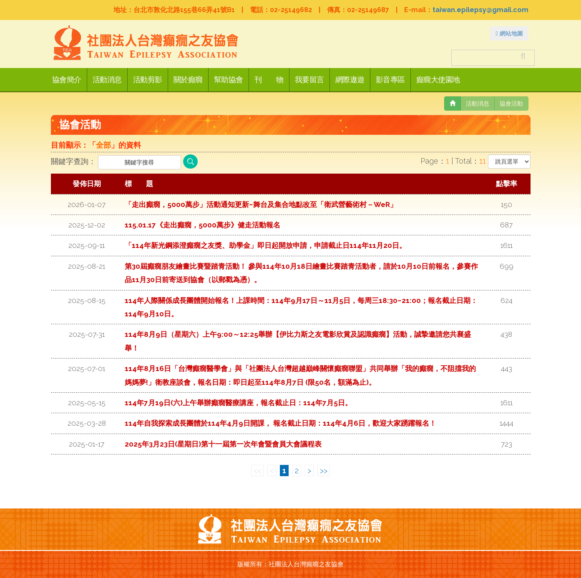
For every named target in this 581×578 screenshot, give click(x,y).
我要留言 (309, 80)
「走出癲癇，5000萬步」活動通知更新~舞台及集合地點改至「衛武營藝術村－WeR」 (261, 204)
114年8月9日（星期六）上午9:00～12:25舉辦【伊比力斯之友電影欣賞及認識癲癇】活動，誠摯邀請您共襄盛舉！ (298, 341)
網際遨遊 (350, 80)
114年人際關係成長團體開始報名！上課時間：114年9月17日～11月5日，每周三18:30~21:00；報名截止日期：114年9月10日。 (301, 307)
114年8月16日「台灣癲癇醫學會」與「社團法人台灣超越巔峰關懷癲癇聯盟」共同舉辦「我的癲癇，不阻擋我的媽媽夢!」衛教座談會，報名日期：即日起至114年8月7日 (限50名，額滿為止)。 (300, 375)
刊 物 (269, 80)
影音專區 (390, 80)
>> (323, 470)
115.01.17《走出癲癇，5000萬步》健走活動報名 (202, 225)
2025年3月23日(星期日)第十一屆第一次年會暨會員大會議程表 (223, 444)
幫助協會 (228, 80)
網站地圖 (509, 33)
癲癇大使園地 (438, 80)
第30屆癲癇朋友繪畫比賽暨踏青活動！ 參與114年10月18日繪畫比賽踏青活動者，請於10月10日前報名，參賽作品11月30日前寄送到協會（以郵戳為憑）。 (301, 273)
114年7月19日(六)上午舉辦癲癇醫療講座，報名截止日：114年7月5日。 (238, 403)
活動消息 (107, 80)
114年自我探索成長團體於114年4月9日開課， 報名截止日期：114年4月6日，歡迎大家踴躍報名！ (280, 423)
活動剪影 (147, 80)
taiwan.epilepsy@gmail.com (480, 10)
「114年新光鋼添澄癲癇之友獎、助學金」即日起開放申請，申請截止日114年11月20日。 (265, 245)
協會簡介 (66, 80)
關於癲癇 (188, 80)
